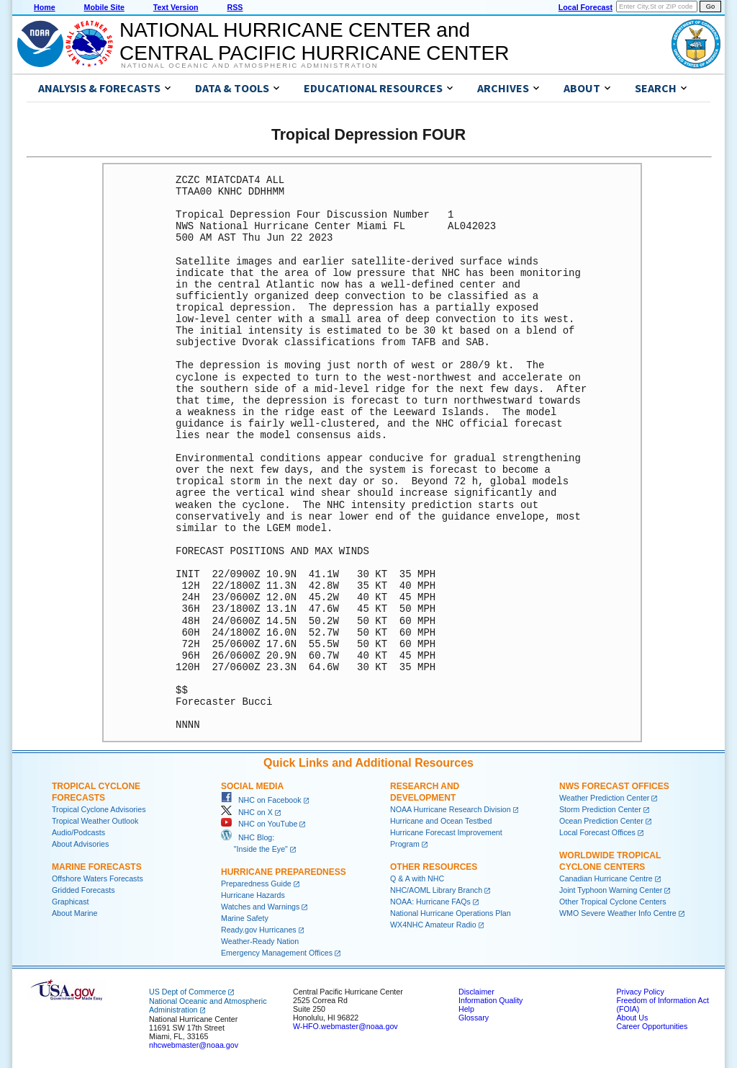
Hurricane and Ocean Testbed (441, 820)
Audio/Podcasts (78, 832)
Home (44, 7)
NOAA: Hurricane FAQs (430, 901)
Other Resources (433, 867)
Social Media (252, 786)
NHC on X (247, 812)
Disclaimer (476, 991)
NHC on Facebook (261, 800)
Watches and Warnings (260, 906)
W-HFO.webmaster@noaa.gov (345, 1026)
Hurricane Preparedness (283, 872)
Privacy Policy (640, 991)
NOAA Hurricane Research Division (450, 809)
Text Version (176, 7)
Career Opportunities (651, 1026)
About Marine (74, 913)
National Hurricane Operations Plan (450, 913)
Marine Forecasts (97, 867)
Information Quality (490, 1000)
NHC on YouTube (259, 823)
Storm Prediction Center (600, 809)
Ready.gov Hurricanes (259, 929)
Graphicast (70, 901)
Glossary (473, 1017)
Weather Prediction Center (604, 797)
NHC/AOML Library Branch (436, 890)
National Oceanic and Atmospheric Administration (249, 65)
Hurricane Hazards (253, 895)
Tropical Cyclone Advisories (99, 809)
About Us (632, 1017)
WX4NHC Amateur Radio (433, 924)
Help (466, 1009)
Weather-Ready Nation (260, 941)
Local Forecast (585, 7)
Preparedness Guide (256, 883)
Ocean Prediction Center (601, 820)
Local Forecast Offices (597, 832)
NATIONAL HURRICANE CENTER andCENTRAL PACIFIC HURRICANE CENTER (314, 41)
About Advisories (80, 844)
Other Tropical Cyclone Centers (612, 901)
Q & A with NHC (417, 878)
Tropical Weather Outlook (95, 820)
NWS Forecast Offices (614, 786)
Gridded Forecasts (83, 890)
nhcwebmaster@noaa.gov (193, 1045)
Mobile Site (104, 7)
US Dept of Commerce (187, 991)
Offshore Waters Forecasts (97, 878)
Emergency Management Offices (277, 952)
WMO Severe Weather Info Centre (618, 913)
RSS (235, 7)
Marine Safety (244, 918)
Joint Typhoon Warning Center (610, 890)
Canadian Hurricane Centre (606, 878)
